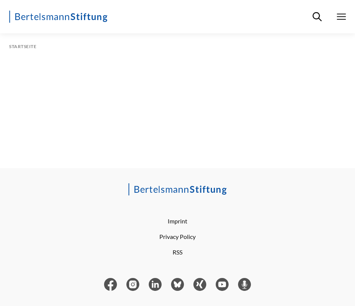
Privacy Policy (177, 236)
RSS (177, 252)
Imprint (177, 221)
